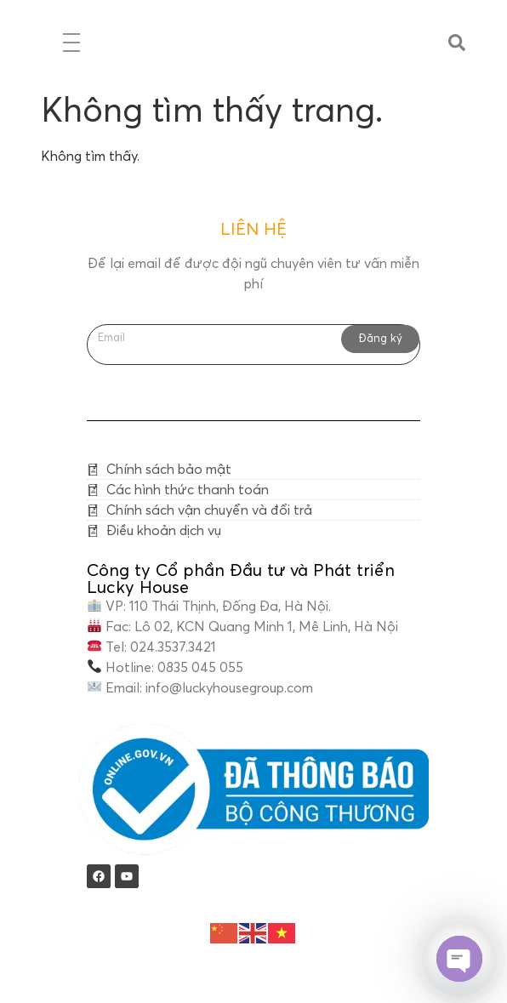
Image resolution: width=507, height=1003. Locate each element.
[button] (457, 42)
